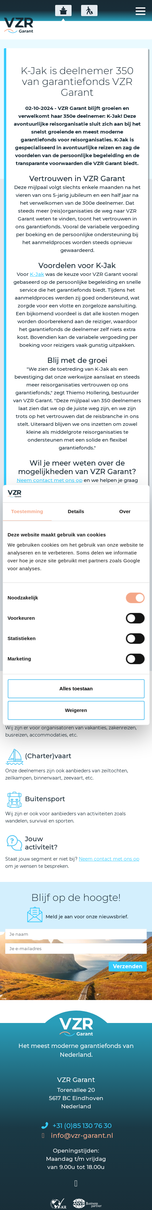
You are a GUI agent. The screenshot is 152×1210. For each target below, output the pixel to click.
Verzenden (127, 966)
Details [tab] (76, 511)
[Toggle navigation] (140, 11)
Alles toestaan (76, 688)
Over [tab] (125, 511)
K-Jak (37, 274)
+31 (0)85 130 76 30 (82, 1126)
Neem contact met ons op (49, 480)
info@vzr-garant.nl (82, 1135)
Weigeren (76, 710)
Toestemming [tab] (27, 511)
